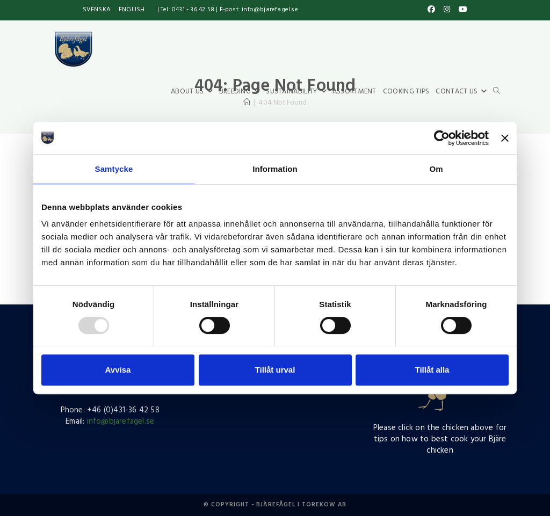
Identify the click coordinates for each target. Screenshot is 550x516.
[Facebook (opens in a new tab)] (431, 10)
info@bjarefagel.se (121, 421)
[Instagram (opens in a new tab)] (447, 10)
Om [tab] (436, 168)
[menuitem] (97, 10)
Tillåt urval (275, 369)
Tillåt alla (432, 369)
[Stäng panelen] (505, 138)
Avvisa (118, 369)
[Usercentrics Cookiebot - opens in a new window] (442, 138)
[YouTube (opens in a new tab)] (461, 10)
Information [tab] (275, 168)
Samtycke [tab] (114, 168)
